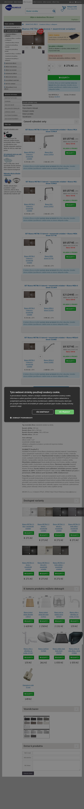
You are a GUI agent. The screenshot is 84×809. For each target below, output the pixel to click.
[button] (21, 418)
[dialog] (42, 404)
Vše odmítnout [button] (42, 412)
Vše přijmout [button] (64, 412)
